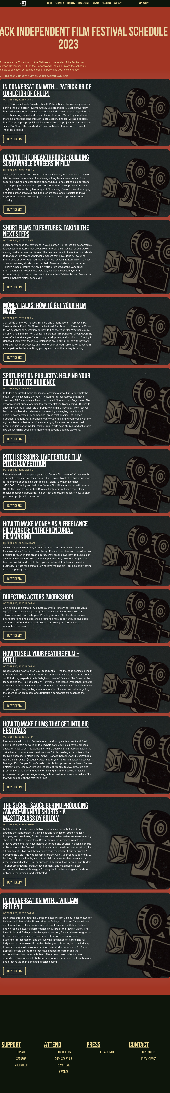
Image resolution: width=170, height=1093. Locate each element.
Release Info (106, 1052)
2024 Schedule (63, 1058)
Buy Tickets (144, 3)
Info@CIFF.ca (148, 1058)
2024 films (63, 1065)
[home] (34, 3)
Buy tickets (64, 1052)
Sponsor (21, 1058)
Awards (63, 1072)
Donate (21, 1052)
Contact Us (148, 1052)
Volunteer (21, 1065)
